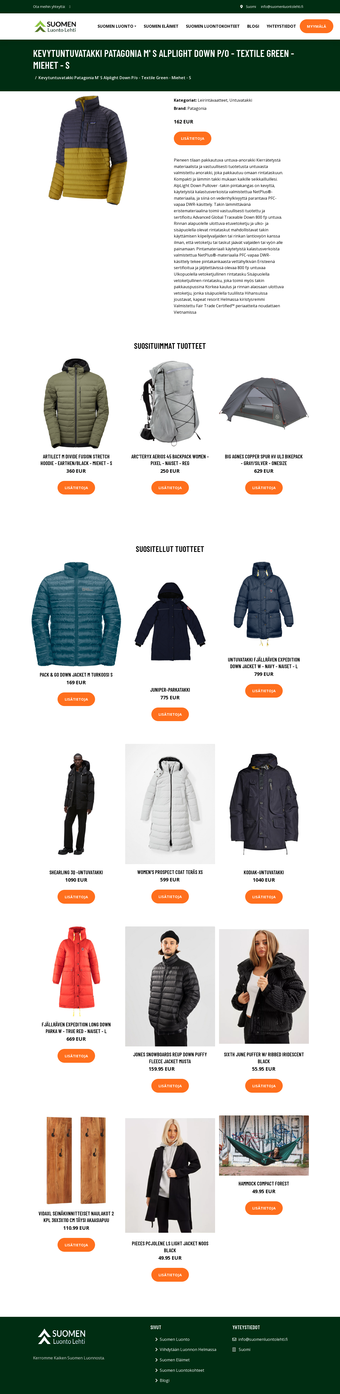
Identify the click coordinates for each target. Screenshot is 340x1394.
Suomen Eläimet (161, 26)
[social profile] (70, 6)
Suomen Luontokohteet (213, 26)
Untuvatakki (240, 100)
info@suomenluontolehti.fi (282, 6)
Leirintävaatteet (212, 100)
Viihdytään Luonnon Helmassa (188, 1349)
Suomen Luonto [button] (115, 26)
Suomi (251, 6)
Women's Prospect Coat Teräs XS (170, 872)
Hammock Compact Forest (264, 1183)
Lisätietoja (192, 138)
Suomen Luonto (175, 1339)
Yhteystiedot (281, 26)
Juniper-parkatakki (170, 689)
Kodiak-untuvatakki (264, 872)
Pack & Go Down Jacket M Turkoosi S (76, 674)
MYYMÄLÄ (316, 26)
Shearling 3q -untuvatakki (76, 872)
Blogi (253, 26)
